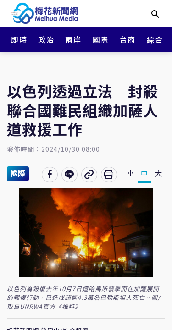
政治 (46, 39)
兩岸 (73, 39)
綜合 (155, 39)
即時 (19, 39)
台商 (128, 39)
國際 (101, 39)
